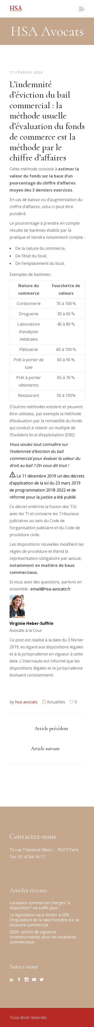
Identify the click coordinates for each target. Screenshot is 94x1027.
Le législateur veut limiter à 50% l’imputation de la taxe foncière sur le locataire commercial (44, 919)
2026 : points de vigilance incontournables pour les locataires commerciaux (43, 936)
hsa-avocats (26, 702)
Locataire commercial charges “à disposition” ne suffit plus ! (40, 905)
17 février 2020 (26, 72)
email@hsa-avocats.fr (51, 589)
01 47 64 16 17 (31, 857)
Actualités (56, 702)
